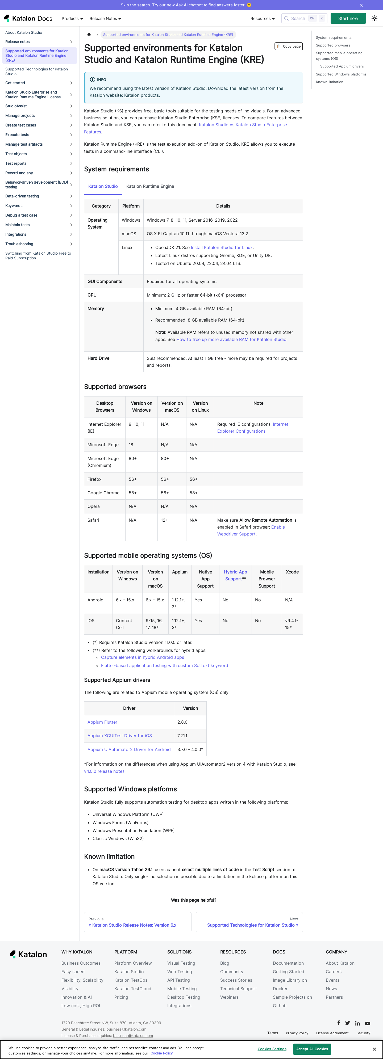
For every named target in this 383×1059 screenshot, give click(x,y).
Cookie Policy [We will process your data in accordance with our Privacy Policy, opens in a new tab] (162, 1053)
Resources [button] (261, 18)
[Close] (374, 1049)
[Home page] (89, 35)
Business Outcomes (81, 963)
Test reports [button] (15, 163)
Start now (348, 18)
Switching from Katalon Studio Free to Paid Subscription (38, 255)
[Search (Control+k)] (304, 18)
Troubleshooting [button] (19, 244)
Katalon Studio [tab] (103, 186)
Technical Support (238, 988)
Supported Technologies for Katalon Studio (36, 71)
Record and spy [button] (19, 173)
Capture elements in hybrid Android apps (142, 657)
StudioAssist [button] (16, 106)
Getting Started (288, 971)
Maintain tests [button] (17, 224)
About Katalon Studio (23, 32)
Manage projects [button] (20, 115)
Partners (334, 997)
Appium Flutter (102, 722)
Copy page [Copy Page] (289, 46)
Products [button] (70, 18)
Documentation (288, 963)
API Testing (178, 980)
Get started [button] (15, 83)
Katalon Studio (129, 971)
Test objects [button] (16, 153)
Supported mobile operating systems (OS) (339, 56)
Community (231, 971)
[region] (191, 1049)
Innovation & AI (76, 997)
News (331, 988)
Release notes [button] (17, 41)
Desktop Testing (183, 997)
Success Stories (236, 980)
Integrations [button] (15, 234)
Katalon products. (142, 95)
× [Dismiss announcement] (361, 5)
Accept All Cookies (312, 1049)
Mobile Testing (182, 988)
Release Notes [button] (103, 18)
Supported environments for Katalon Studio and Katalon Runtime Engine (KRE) (36, 55)
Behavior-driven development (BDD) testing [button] (36, 184)
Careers (334, 971)
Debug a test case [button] (21, 215)
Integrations (179, 1005)
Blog (224, 963)
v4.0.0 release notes (104, 771)
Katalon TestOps (130, 980)
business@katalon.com (126, 1029)
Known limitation (329, 82)
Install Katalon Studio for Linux (222, 247)
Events (332, 980)
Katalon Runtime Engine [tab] (150, 186)
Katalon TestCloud (132, 988)
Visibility (69, 988)
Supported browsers (333, 45)
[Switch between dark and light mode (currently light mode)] (374, 18)
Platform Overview (133, 963)
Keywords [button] (13, 205)
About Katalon (340, 963)
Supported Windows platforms (341, 74)
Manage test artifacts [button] (24, 144)
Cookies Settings (272, 1049)
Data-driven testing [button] (22, 196)
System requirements (334, 38)
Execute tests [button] (17, 134)
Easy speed (73, 971)
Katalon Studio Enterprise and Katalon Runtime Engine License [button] (33, 94)
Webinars (229, 997)
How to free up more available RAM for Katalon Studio (231, 339)
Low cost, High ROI (80, 1005)
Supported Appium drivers (342, 66)
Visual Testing (181, 963)
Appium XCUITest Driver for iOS (120, 735)
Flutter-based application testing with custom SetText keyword (164, 665)
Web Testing (179, 971)
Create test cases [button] (20, 125)
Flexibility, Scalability (82, 980)
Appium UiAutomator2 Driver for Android (129, 749)
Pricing (121, 997)
